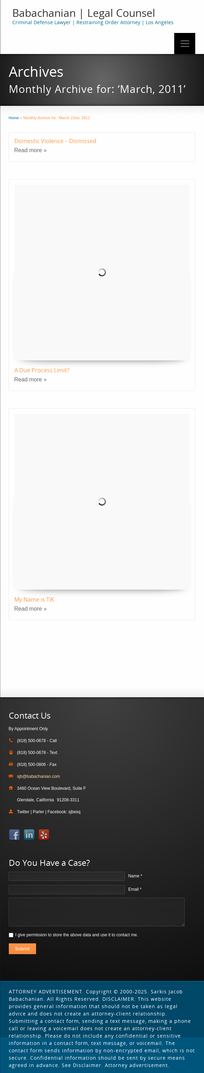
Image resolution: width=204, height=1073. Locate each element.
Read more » (30, 150)
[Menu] (184, 43)
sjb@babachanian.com (38, 776)
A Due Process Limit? (41, 370)
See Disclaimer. (82, 1065)
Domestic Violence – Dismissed (55, 141)
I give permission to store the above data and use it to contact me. (76, 934)
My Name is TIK (34, 599)
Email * (135, 889)
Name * (135, 876)
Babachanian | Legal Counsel (83, 13)
